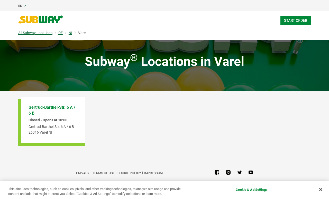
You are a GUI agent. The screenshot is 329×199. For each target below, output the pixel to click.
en (20, 5)
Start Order (295, 20)
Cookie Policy (129, 173)
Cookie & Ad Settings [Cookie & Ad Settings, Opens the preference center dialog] (252, 190)
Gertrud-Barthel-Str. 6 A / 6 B (52, 110)
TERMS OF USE (103, 173)
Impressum (153, 173)
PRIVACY (82, 173)
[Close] (320, 189)
